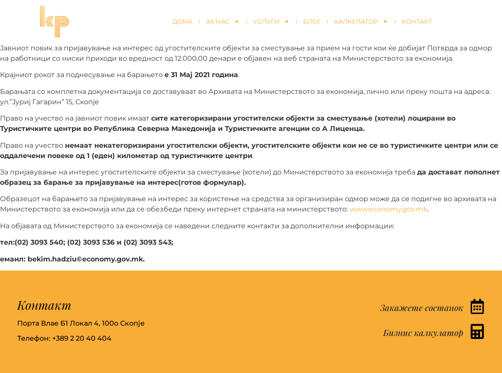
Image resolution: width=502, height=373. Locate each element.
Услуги (271, 21)
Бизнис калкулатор (423, 332)
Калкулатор (361, 21)
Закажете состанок (421, 307)
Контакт (417, 21)
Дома (182, 21)
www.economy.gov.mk (389, 209)
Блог (312, 21)
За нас (223, 21)
